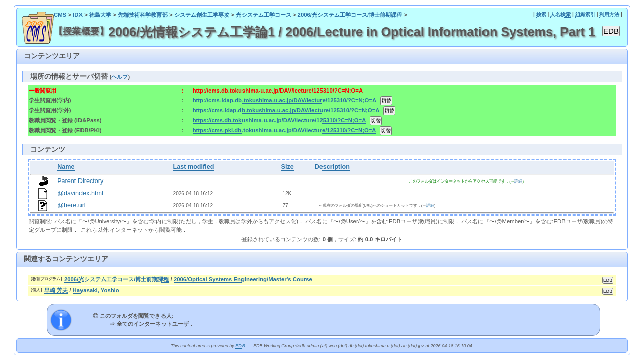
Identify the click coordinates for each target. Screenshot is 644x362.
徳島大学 (100, 15)
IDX (78, 15)
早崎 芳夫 (56, 290)
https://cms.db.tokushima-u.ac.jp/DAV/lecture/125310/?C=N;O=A (279, 120)
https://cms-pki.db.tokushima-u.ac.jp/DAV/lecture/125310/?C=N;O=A (284, 130)
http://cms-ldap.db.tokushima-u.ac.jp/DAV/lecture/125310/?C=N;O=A (284, 100)
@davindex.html (80, 193)
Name (65, 166)
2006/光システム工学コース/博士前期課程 (350, 15)
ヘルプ (119, 77)
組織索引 (585, 14)
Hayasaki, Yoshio (96, 290)
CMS (60, 15)
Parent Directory (80, 181)
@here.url (71, 205)
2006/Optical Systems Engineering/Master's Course (243, 279)
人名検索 (560, 14)
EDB (240, 345)
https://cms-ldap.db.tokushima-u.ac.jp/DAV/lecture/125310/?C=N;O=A (286, 110)
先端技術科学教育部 (143, 15)
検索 (541, 14)
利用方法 (609, 14)
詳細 (518, 181)
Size (287, 166)
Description (332, 166)
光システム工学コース (263, 15)
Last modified (193, 166)
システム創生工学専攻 (201, 15)
